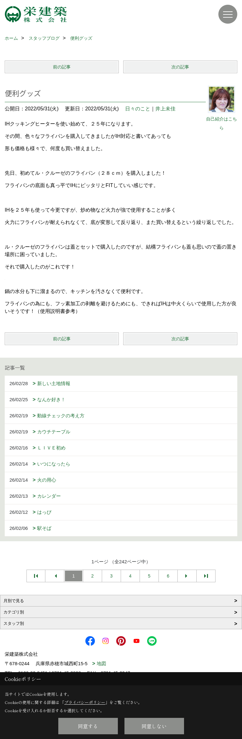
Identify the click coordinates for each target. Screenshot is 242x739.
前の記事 (62, 66)
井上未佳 (165, 108)
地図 (101, 663)
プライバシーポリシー (84, 702)
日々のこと (137, 108)
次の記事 (180, 66)
